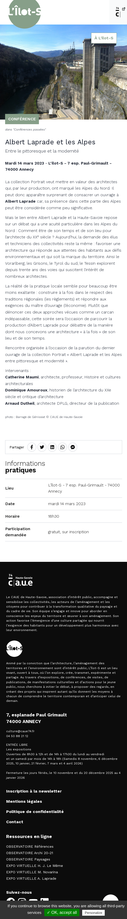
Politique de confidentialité (35, 811)
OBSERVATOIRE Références (30, 846)
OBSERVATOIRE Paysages (28, 859)
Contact (14, 821)
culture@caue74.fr (20, 731)
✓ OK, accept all (62, 912)
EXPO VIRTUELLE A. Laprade (31, 878)
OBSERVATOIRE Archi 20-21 (29, 853)
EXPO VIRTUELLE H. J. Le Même (34, 866)
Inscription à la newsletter (34, 791)
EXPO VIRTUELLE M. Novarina (32, 872)
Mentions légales (24, 801)
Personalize (93, 913)
